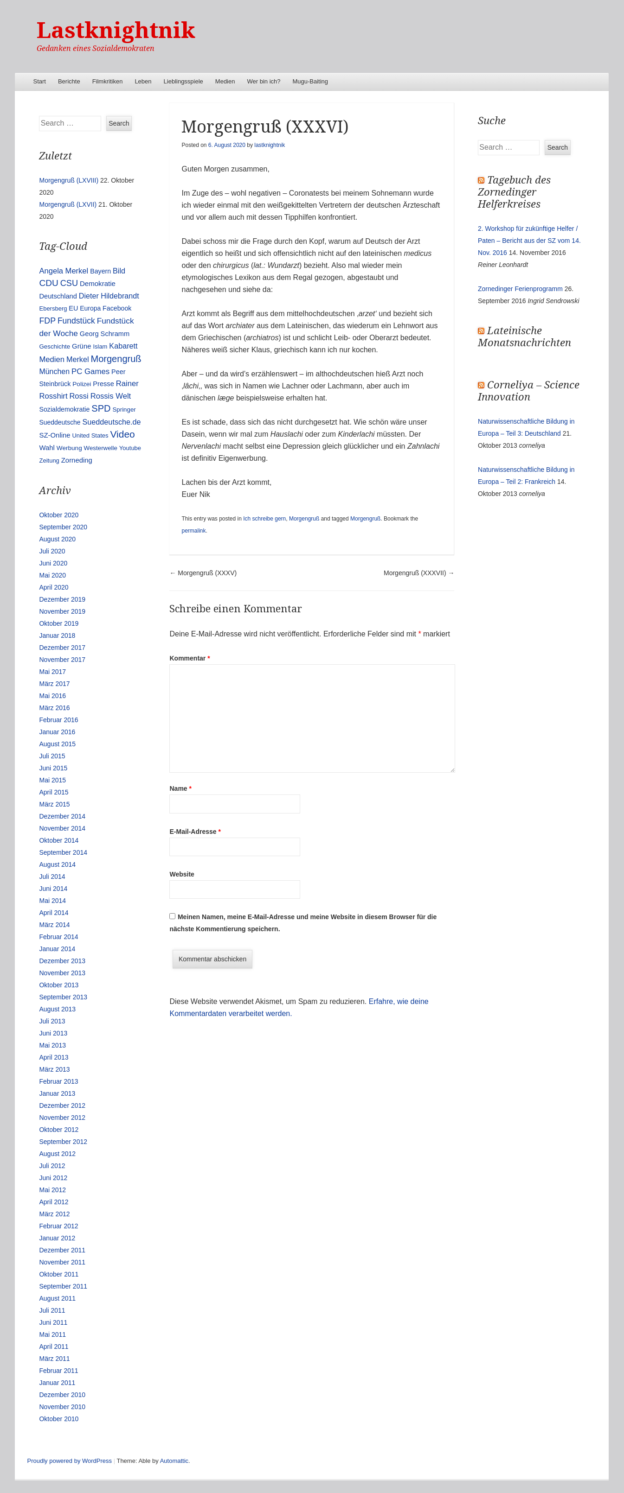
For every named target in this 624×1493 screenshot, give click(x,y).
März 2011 (54, 1358)
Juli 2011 (52, 1310)
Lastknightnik (116, 30)
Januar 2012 (57, 1238)
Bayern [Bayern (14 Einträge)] (100, 271)
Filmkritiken (107, 81)
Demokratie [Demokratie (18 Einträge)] (98, 283)
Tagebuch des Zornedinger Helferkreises (514, 192)
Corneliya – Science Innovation (528, 391)
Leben (143, 81)
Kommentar (189, 658)
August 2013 (57, 1009)
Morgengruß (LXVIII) (68, 180)
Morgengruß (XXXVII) (419, 573)
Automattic (174, 1460)
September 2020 (63, 527)
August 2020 (57, 539)
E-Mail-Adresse (195, 831)
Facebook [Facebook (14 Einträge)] (117, 308)
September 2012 (63, 1141)
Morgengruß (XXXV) (203, 573)
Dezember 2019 (62, 599)
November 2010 (62, 1406)
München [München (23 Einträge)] (54, 371)
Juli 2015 (52, 756)
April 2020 (53, 587)
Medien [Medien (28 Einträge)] (51, 359)
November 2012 (62, 1117)
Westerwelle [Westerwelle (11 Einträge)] (100, 448)
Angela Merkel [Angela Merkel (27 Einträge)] (63, 271)
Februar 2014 (58, 936)
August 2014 (57, 864)
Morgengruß (304, 518)
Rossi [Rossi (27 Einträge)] (78, 396)
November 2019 (62, 611)
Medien (225, 81)
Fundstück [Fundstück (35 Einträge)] (76, 320)
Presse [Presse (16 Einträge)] (103, 384)
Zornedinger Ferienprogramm (520, 288)
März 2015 (54, 804)
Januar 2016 (57, 732)
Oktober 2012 (58, 1129)
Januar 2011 (57, 1382)
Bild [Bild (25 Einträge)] (119, 271)
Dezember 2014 (62, 816)
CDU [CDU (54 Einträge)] (48, 283)
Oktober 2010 (58, 1419)
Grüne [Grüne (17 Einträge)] (81, 346)
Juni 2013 (53, 1033)
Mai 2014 (52, 900)
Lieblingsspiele (183, 81)
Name (180, 788)
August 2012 (57, 1153)
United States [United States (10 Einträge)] (90, 435)
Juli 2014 (52, 876)
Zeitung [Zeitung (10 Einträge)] (49, 460)
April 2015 (53, 792)
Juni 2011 (53, 1322)
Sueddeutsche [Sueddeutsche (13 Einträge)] (59, 422)
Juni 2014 (53, 888)
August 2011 (57, 1298)
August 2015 (57, 744)
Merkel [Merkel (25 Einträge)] (77, 359)
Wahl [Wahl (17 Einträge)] (46, 447)
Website (181, 874)
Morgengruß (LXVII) (67, 204)
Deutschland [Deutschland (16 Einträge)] (58, 296)
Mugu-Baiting (310, 81)
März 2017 (54, 683)
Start (39, 81)
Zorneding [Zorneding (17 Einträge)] (76, 460)
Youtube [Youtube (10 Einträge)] (130, 448)
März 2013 (54, 1069)
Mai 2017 (52, 671)
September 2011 (63, 1286)
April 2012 (53, 1202)
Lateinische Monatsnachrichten (524, 337)
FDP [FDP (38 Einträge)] (47, 320)
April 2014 (53, 912)
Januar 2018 (57, 635)
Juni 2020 (53, 563)
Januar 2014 (57, 949)
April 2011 (53, 1346)
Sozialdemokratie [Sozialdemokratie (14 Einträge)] (64, 409)
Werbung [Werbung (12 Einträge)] (69, 448)
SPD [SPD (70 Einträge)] (100, 408)
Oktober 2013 (58, 985)
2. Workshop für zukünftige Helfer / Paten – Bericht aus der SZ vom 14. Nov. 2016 (529, 240)
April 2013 (53, 1057)
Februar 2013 (58, 1081)
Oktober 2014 (58, 840)
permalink (193, 530)
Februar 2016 (58, 720)
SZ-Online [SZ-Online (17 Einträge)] (54, 435)
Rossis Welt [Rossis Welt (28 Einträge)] (110, 396)
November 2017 (62, 659)
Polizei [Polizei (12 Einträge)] (81, 384)
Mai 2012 (52, 1190)
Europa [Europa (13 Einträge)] (90, 308)
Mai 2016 (52, 695)
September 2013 (63, 997)
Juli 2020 (52, 551)
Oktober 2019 (58, 623)
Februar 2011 (58, 1370)
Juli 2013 (52, 1021)
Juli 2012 (52, 1165)
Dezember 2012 (62, 1105)
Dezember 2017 (62, 647)
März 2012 (54, 1214)
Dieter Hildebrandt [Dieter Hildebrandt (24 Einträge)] (109, 296)
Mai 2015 (52, 780)
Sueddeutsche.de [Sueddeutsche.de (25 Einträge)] (112, 422)
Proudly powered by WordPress (69, 1460)
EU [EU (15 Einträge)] (73, 308)
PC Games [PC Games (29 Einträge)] (90, 371)
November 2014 (62, 828)
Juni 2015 (53, 768)
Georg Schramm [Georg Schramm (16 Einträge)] (104, 333)
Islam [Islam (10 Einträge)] (100, 346)
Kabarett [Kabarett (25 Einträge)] (123, 346)
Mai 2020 (52, 575)
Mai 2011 (52, 1334)
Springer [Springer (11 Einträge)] (123, 409)
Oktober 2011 (58, 1274)
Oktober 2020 (58, 515)
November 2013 (62, 973)
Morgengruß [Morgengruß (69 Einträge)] (115, 359)
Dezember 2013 (62, 961)
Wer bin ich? (263, 81)
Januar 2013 (57, 1093)
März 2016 (54, 708)
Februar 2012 (58, 1226)
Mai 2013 (52, 1045)
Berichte (69, 81)
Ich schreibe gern (264, 518)
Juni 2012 (53, 1178)
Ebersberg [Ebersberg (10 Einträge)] (53, 308)
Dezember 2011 (62, 1250)
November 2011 (62, 1262)
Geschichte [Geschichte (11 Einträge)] (54, 346)
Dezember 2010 (62, 1394)
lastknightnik (269, 145)
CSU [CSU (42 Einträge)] (69, 283)
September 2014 (63, 852)
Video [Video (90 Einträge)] (122, 434)
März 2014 (54, 924)
